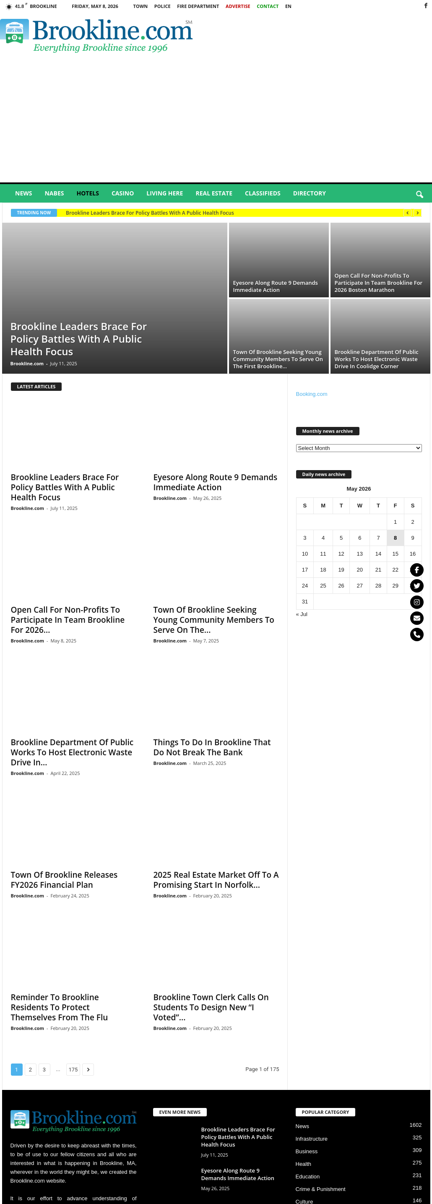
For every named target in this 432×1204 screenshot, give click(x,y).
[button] (419, 195)
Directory (309, 193)
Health (304, 1164)
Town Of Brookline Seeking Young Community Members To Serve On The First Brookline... (278, 359)
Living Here (164, 193)
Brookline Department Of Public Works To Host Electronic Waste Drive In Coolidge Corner (377, 359)
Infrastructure (312, 1139)
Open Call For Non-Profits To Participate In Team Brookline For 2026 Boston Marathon (379, 283)
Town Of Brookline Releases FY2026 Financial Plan (64, 879)
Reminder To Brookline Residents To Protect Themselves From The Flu (59, 1007)
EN (288, 6)
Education (308, 1176)
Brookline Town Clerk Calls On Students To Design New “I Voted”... (211, 1007)
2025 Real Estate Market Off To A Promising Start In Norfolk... (216, 879)
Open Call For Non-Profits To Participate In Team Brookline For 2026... (68, 619)
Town (140, 6)
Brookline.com (27, 363)
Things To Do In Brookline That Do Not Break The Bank (212, 747)
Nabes (54, 193)
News (23, 193)
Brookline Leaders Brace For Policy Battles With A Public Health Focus (150, 212)
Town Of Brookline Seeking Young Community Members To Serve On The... (214, 619)
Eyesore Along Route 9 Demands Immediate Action (275, 286)
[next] (418, 213)
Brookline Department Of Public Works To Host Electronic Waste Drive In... (72, 752)
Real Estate (213, 193)
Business (307, 1151)
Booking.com (312, 394)
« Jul (301, 614)
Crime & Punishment (321, 1189)
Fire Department (198, 6)
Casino (123, 193)
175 (73, 1069)
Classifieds (263, 193)
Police (162, 6)
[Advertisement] (216, 119)
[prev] (407, 213)
